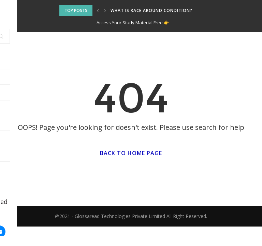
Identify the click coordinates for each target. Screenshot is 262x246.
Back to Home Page (131, 153)
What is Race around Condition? (151, 10)
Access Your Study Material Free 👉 (133, 22)
